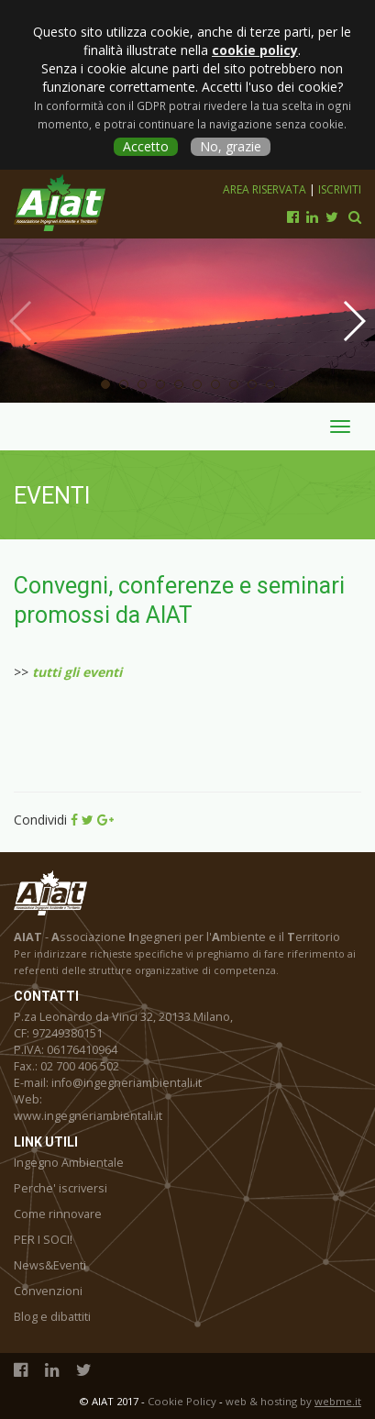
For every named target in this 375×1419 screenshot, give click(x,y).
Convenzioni (48, 1291)
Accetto (146, 146)
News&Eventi (50, 1265)
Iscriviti (339, 189)
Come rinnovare (58, 1214)
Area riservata (266, 189)
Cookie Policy (182, 1401)
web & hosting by (293, 1401)
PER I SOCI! (43, 1239)
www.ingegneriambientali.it (88, 1116)
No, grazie (230, 146)
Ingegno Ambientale (69, 1162)
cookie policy (255, 50)
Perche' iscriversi (60, 1188)
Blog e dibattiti (52, 1317)
